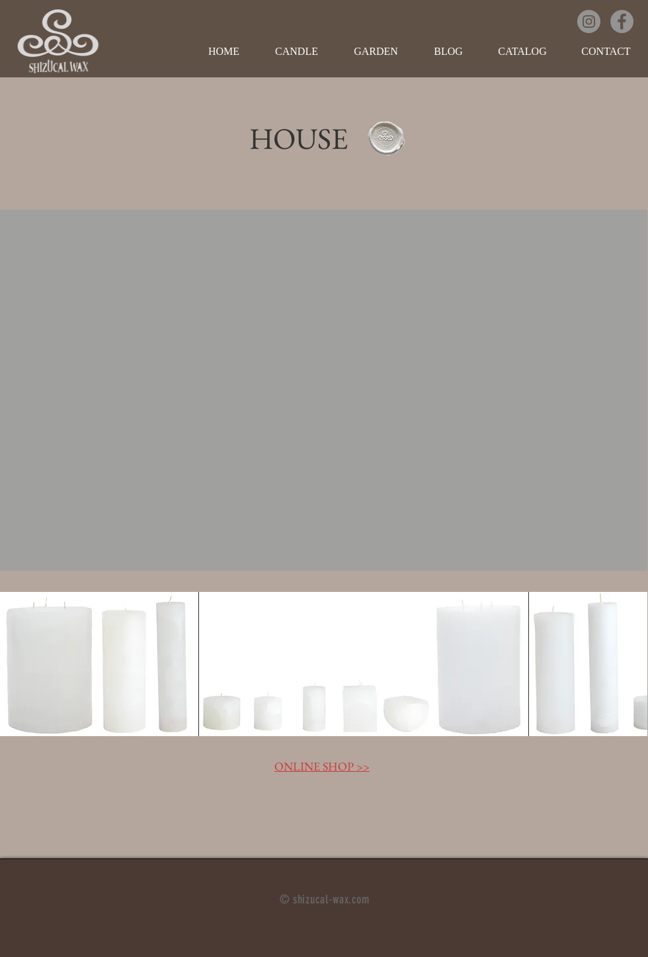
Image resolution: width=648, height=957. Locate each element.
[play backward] (16, 664)
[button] (296, 51)
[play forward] (630, 664)
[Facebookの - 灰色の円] (621, 21)
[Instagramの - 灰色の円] (588, 21)
